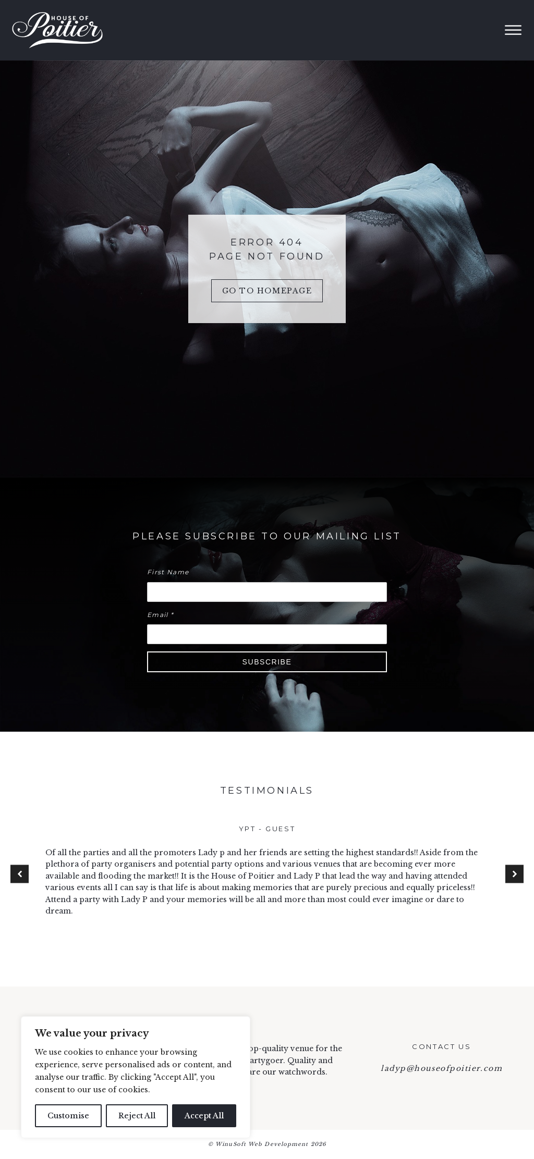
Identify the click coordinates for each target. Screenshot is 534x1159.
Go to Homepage (267, 290)
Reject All (136, 1115)
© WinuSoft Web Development (267, 1144)
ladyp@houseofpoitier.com (441, 1068)
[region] (135, 1077)
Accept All (204, 1115)
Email (160, 615)
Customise (68, 1115)
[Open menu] (513, 30)
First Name (168, 572)
